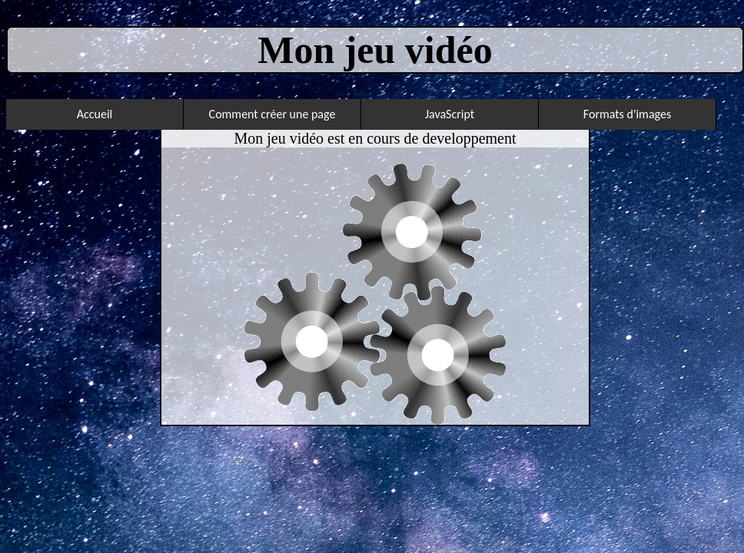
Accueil (95, 114)
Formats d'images (627, 114)
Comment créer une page (272, 114)
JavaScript (449, 114)
